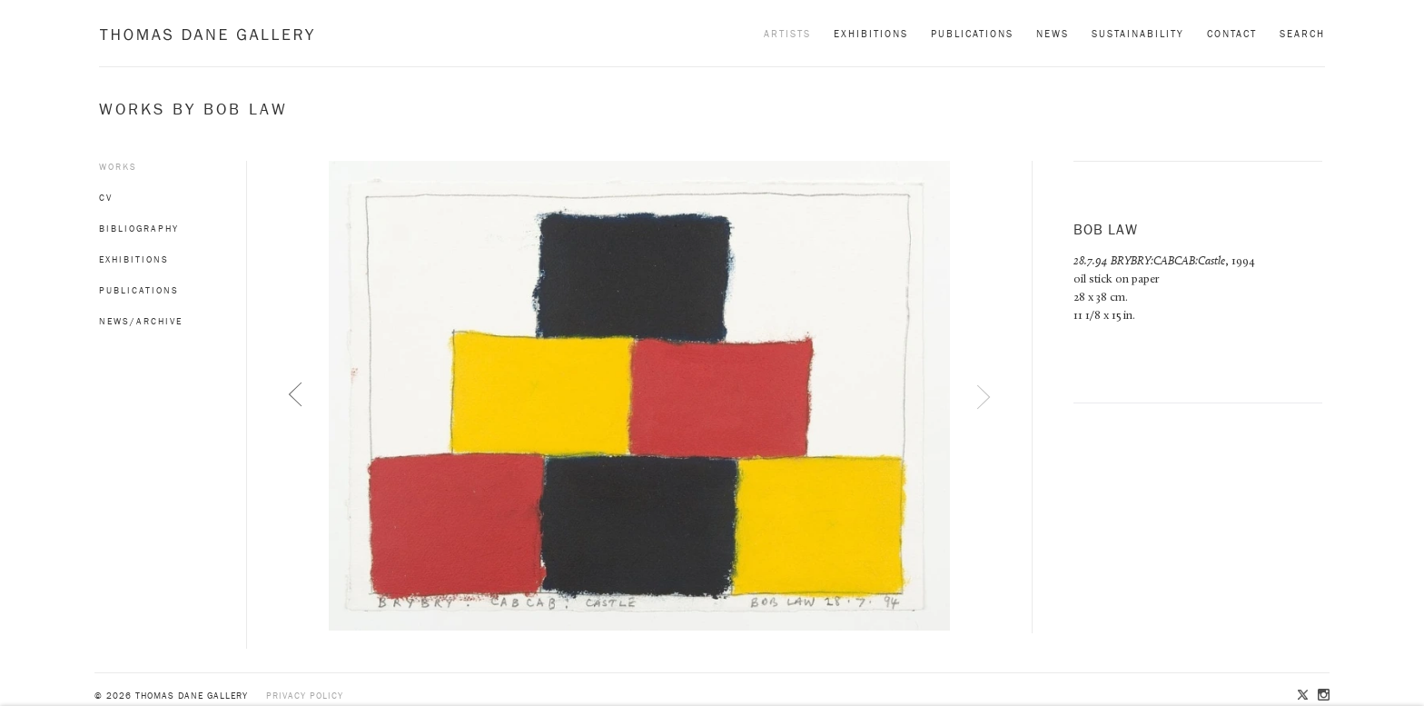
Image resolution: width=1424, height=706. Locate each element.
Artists (787, 33)
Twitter (1304, 696)
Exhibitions (871, 33)
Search (1302, 33)
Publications (972, 33)
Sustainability (1138, 33)
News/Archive (141, 321)
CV (106, 198)
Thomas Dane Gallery (206, 34)
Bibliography (139, 229)
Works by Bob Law (193, 109)
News (1052, 33)
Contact (1232, 33)
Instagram (1322, 696)
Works (118, 167)
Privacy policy (304, 696)
